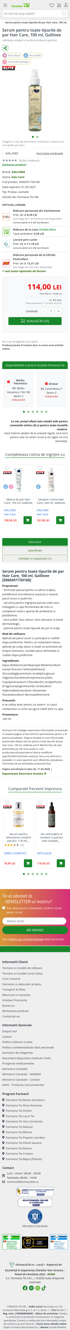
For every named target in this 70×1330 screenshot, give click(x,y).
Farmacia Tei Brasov (17, 1148)
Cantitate (32, 311)
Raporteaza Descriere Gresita (24, 773)
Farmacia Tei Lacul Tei (18, 1116)
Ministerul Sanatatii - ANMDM (21, 1074)
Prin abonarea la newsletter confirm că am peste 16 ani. (34, 910)
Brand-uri (8, 1005)
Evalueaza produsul (14, 165)
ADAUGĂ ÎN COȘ (35, 321)
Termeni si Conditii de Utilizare (22, 968)
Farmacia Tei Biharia (17, 1132)
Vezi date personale (33, 939)
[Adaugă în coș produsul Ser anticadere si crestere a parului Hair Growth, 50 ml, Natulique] (61, 863)
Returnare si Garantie (16, 995)
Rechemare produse (15, 1011)
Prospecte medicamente (18, 1063)
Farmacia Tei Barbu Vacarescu (23, 1100)
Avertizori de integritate (17, 1052)
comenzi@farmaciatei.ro (23, 1182)
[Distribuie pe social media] (5, 48)
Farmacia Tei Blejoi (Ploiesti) (22, 1159)
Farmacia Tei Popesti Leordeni (23, 1137)
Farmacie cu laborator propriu (21, 984)
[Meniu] (5, 5)
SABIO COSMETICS (15, 853)
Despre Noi (9, 1031)
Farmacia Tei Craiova (17, 1153)
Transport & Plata (13, 989)
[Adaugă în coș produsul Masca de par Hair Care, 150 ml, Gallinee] (28, 520)
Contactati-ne (11, 1016)
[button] (33, 137)
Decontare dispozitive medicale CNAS (26, 1058)
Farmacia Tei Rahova (17, 1127)
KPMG (51, 1274)
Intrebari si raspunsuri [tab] (34, 558)
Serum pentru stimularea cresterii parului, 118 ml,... (18, 837)
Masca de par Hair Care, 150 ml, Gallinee (18, 501)
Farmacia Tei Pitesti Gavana (21, 1143)
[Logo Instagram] (37, 1288)
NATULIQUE (44, 853)
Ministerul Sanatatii (14, 1069)
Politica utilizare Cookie (17, 1042)
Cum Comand (11, 979)
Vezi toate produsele (49, 153)
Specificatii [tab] (35, 550)
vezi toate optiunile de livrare (24, 271)
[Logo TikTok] (44, 1288)
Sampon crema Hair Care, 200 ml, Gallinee (51, 501)
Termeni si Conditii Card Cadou (22, 973)
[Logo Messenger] (31, 1288)
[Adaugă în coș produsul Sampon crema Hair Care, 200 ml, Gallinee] (60, 520)
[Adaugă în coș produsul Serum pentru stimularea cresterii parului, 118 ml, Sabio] (28, 863)
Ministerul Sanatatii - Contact (21, 1079)
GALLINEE (18, 172)
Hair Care (17, 177)
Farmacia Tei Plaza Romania (22, 1105)
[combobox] (35, 14)
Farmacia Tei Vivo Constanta (22, 1121)
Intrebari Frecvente (14, 1000)
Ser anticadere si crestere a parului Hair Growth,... (51, 837)
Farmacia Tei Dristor (17, 1110)
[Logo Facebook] (25, 1288)
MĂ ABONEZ (35, 930)
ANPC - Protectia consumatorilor (23, 1085)
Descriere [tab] (35, 542)
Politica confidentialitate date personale (28, 1047)
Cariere (7, 1036)
